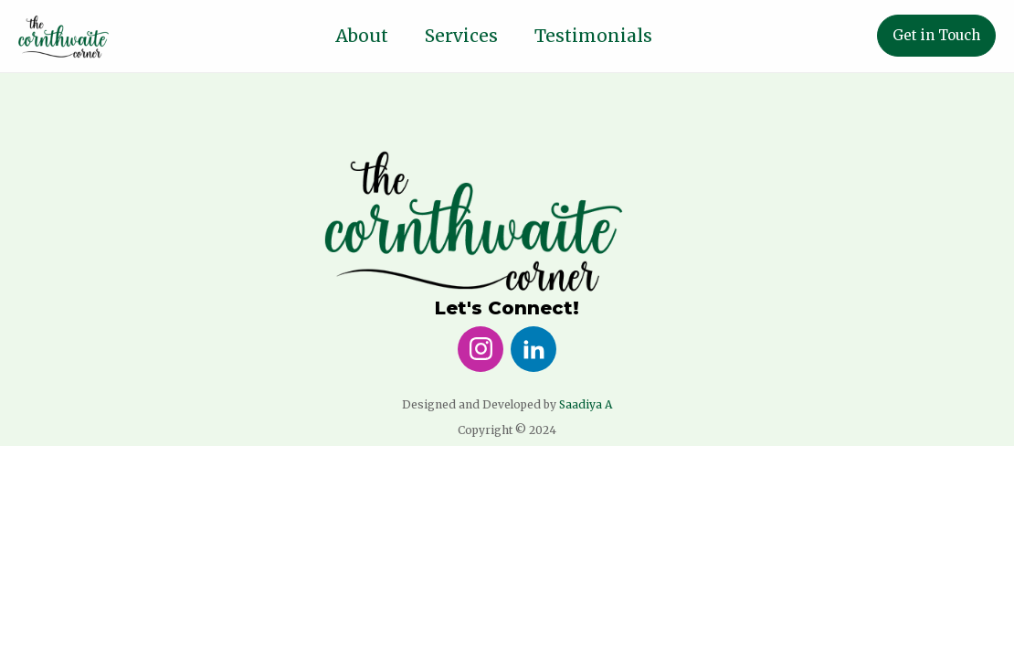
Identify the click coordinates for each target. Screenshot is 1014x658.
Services (461, 36)
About (361, 36)
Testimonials (593, 36)
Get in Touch (936, 35)
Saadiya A (585, 404)
